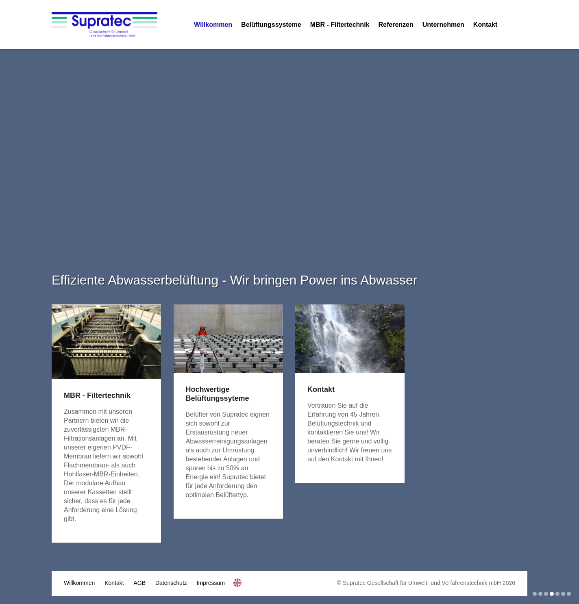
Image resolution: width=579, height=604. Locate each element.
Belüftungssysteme (271, 24)
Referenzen (395, 24)
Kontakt (485, 24)
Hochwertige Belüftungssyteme (217, 393)
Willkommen (213, 24)
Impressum (211, 583)
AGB (140, 583)
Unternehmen (443, 24)
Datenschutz (171, 583)
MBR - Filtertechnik (340, 24)
